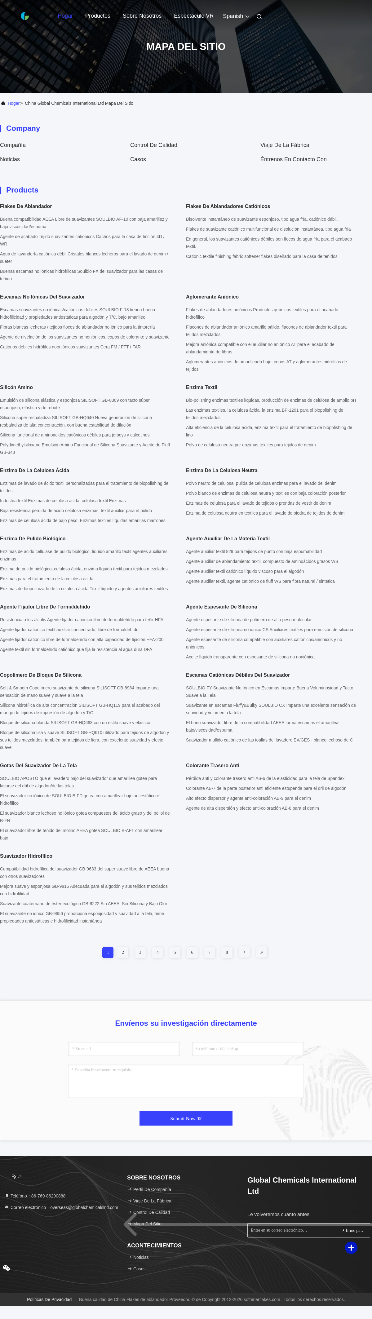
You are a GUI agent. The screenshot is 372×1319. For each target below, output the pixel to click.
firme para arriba (352, 1230)
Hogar (65, 16)
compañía (13, 145)
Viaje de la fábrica (284, 145)
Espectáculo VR (194, 16)
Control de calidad (153, 145)
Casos (138, 159)
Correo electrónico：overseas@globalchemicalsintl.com (61, 1207)
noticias (10, 159)
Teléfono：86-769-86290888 (34, 1195)
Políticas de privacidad (49, 1299)
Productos (97, 16)
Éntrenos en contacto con (293, 159)
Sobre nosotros (142, 16)
